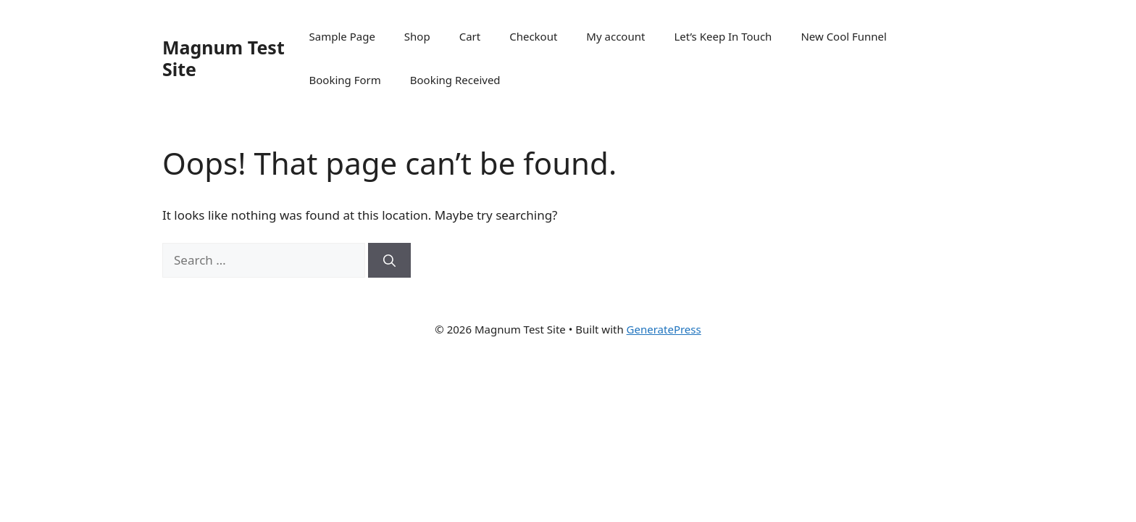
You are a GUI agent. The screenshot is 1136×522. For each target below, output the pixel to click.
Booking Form (345, 79)
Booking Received (455, 79)
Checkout (533, 36)
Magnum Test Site (223, 58)
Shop (417, 36)
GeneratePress (664, 329)
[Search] (389, 260)
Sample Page (342, 36)
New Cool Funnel (844, 36)
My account (615, 36)
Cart (470, 36)
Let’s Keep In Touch (723, 36)
